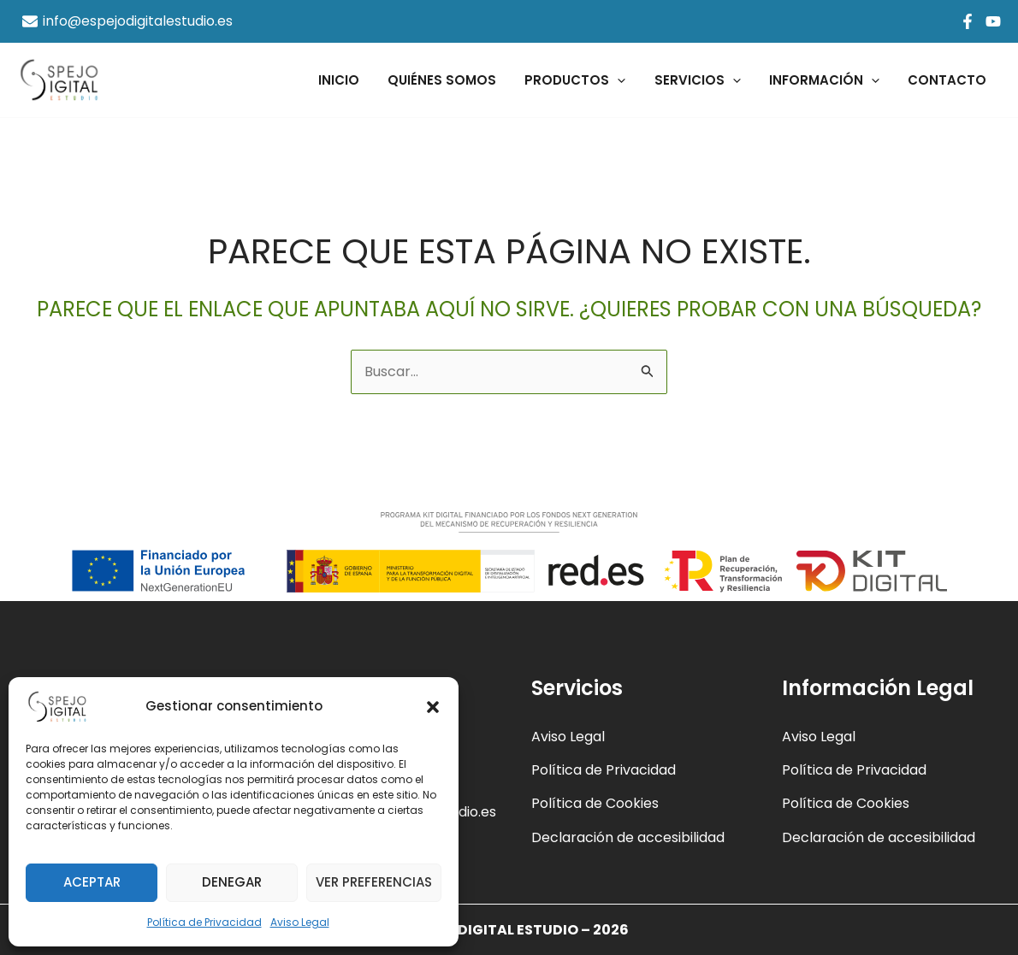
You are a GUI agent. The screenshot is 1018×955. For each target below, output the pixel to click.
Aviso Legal (299, 922)
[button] (432, 707)
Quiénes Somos (454, 80)
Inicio (354, 80)
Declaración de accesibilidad (628, 837)
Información (828, 80)
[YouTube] (993, 21)
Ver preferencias (374, 882)
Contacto (948, 80)
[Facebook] (967, 21)
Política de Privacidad (204, 922)
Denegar (232, 882)
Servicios (704, 80)
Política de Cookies (595, 803)
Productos (585, 80)
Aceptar (92, 882)
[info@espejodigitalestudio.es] (128, 21)
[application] (627, 80)
